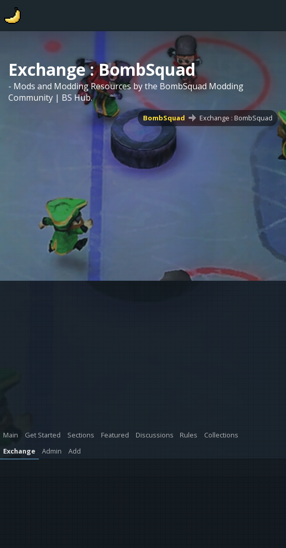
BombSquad (164, 117)
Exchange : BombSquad (236, 117)
